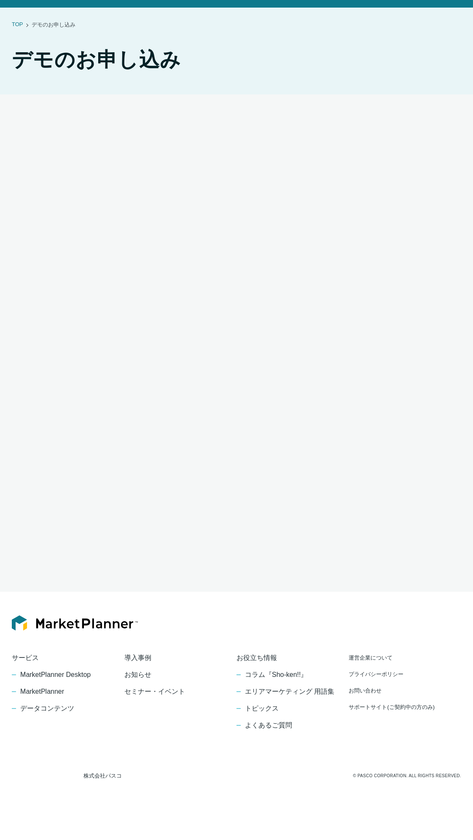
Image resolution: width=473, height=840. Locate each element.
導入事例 (146, 17)
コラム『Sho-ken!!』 (277, 702)
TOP (17, 52)
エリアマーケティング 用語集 (289, 719)
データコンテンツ (47, 736)
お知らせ (182, 17)
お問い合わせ (401, 17)
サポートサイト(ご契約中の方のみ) (391, 734)
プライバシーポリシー (376, 702)
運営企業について (370, 685)
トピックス (262, 736)
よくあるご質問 (268, 753)
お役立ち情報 (330, 17)
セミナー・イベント (280, 17)
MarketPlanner (43, 719)
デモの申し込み (449, 17)
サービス (110, 17)
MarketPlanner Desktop (57, 702)
